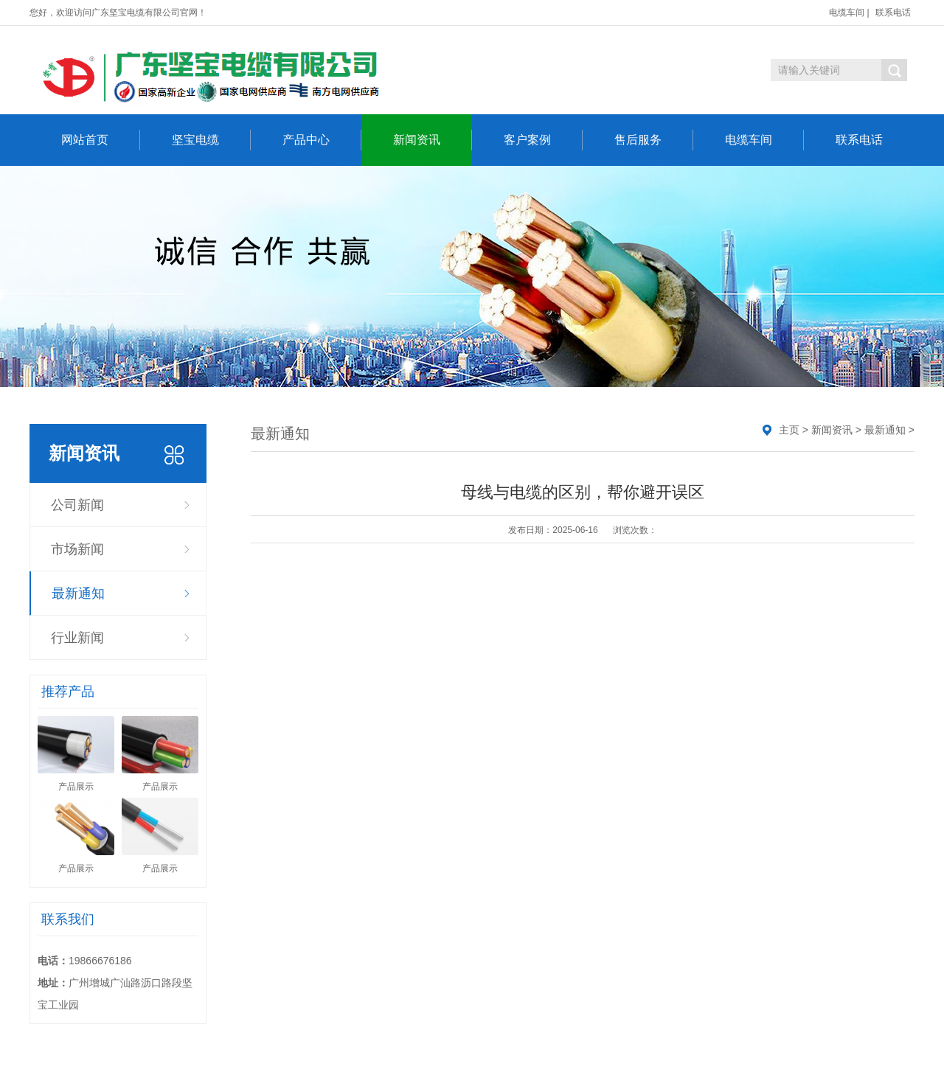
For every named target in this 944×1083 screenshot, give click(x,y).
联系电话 (893, 12)
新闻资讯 (432, 140)
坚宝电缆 (211, 140)
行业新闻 (77, 637)
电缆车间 (846, 12)
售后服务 (653, 140)
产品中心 (321, 140)
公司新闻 (77, 505)
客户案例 (543, 140)
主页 (789, 430)
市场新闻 (77, 549)
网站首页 (100, 140)
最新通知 (78, 593)
